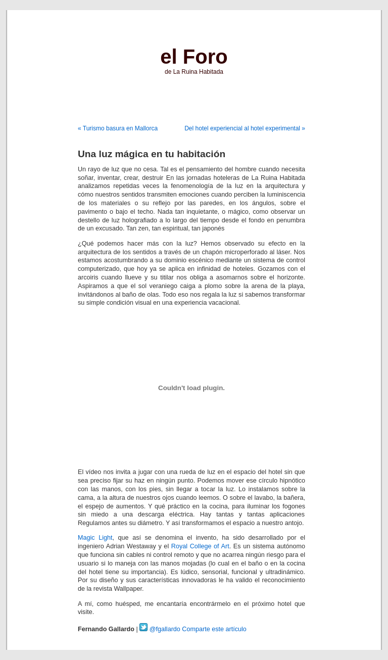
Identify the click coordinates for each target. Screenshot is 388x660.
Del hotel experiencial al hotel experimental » (244, 128)
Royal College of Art (200, 546)
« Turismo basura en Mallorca (118, 128)
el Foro (193, 56)
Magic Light (95, 537)
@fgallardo (159, 629)
